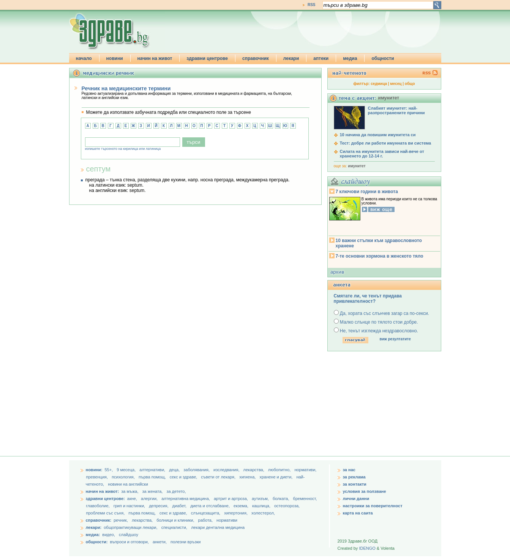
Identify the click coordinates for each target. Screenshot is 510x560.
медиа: (93, 534)
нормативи (226, 520)
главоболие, (98, 505)
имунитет (356, 166)
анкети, (160, 542)
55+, (109, 469)
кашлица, (262, 505)
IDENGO (367, 548)
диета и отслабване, (210, 505)
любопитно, (280, 469)
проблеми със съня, (106, 513)
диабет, (180, 505)
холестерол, (263, 513)
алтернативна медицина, (186, 498)
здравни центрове (207, 58)
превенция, (97, 477)
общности (382, 58)
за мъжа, (129, 491)
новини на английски (128, 484)
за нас (349, 469)
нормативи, (305, 469)
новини (114, 58)
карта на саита (358, 513)
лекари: (94, 527)
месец (395, 84)
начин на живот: (102, 491)
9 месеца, (127, 469)
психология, (124, 477)
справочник (255, 58)
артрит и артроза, (231, 498)
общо (410, 84)
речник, (121, 520)
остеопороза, (287, 505)
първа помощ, (153, 477)
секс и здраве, (184, 477)
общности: (97, 542)
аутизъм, (261, 498)
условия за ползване (364, 491)
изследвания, (226, 469)
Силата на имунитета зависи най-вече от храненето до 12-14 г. (382, 153)
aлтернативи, (152, 469)
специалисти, (174, 527)
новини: (94, 469)
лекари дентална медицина (218, 527)
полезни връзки (186, 542)
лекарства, (254, 469)
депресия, (159, 505)
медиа (350, 58)
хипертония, (236, 513)
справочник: (99, 520)
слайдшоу (128, 534)
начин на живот (154, 58)
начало (84, 58)
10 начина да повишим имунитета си (378, 134)
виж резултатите (395, 339)
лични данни (356, 498)
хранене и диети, (276, 477)
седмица (379, 84)
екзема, (241, 505)
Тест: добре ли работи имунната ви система (385, 143)
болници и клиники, (175, 520)
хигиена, (248, 477)
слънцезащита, (206, 513)
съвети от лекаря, (219, 477)
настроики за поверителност (373, 505)
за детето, (176, 491)
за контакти (354, 484)
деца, (175, 469)
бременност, (305, 498)
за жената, (152, 491)
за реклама (354, 477)
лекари (291, 58)
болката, (282, 498)
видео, (108, 534)
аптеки (320, 58)
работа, (205, 520)
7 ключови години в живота (367, 191)
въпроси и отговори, (129, 542)
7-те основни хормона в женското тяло (379, 256)
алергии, (150, 498)
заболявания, (197, 469)
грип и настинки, (130, 505)
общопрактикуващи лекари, (130, 527)
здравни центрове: (105, 498)
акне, (132, 498)
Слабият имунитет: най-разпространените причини (396, 110)
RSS (312, 5)
